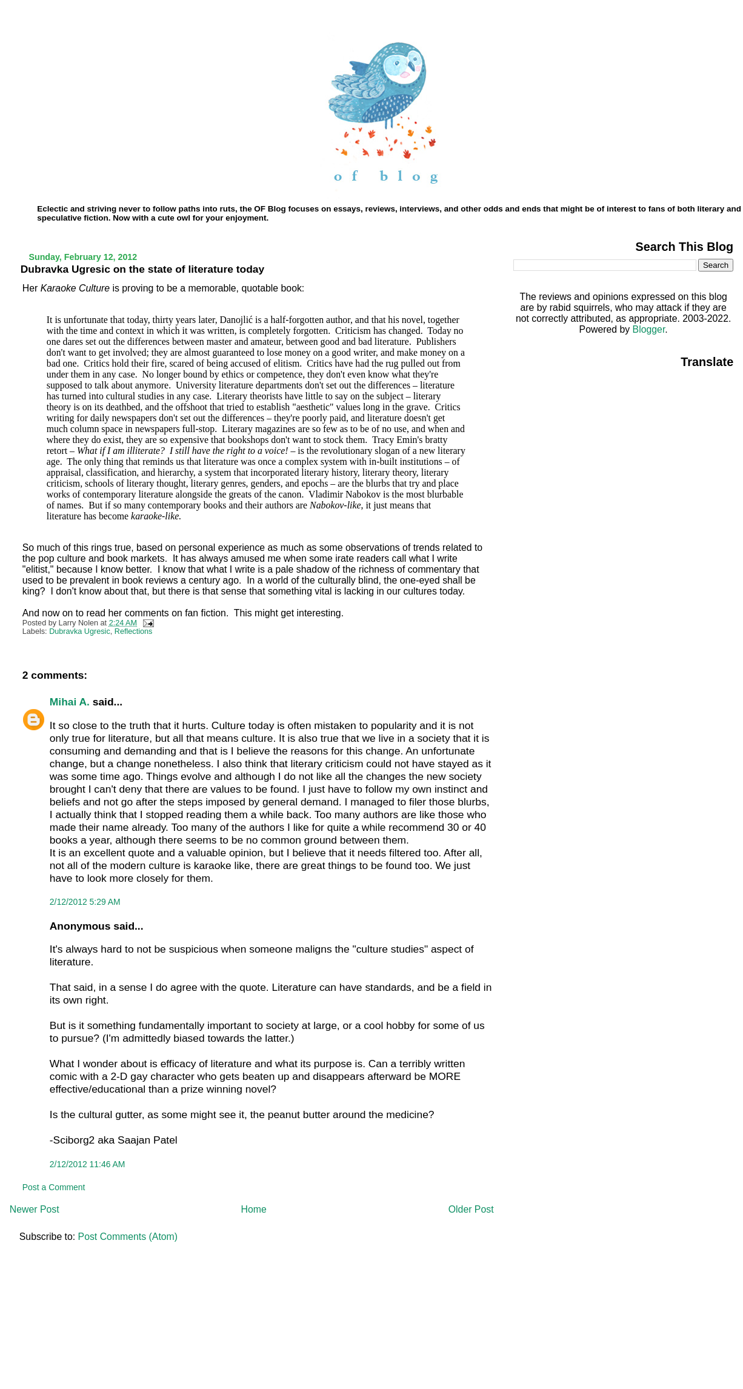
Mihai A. (70, 702)
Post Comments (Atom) (128, 1236)
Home (254, 1209)
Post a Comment (53, 1187)
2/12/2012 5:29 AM (85, 902)
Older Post (471, 1209)
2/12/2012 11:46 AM (87, 1164)
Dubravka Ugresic (79, 631)
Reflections (134, 631)
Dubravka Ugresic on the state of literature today (142, 269)
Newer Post (34, 1209)
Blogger (649, 329)
